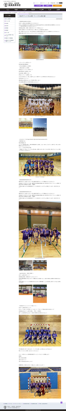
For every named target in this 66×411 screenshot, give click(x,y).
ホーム (8, 10)
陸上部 (7, 25)
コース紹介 (24, 10)
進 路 (50, 10)
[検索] (53, 3)
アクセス (10, 403)
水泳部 (7, 23)
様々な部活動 (8, 18)
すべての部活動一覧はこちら (10, 35)
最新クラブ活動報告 (9, 38)
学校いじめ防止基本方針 (43, 403)
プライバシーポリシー (18, 403)
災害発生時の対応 (26, 403)
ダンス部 (7, 32)
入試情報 (58, 10)
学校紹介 (16, 10)
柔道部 (7, 30)
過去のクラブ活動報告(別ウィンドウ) (10, 41)
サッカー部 (8, 21)
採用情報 (5, 403)
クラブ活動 (41, 10)
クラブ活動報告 (14, 12)
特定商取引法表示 (34, 403)
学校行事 (33, 10)
